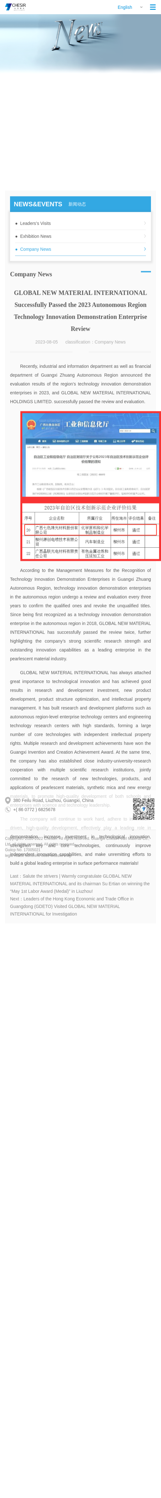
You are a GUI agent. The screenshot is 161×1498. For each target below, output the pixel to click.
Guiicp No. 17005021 (22, 857)
